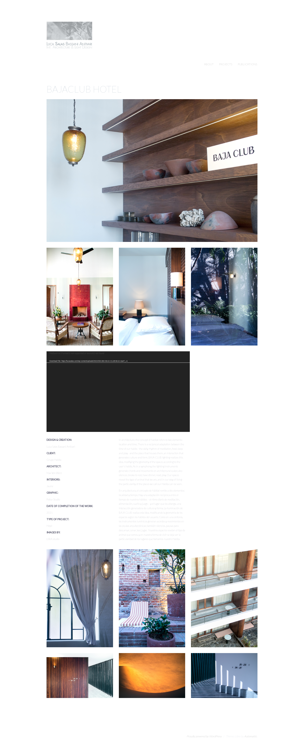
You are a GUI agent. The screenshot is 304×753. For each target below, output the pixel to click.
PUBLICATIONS (247, 64)
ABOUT (209, 64)
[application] (118, 391)
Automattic (250, 736)
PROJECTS (225, 64)
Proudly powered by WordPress (204, 736)
